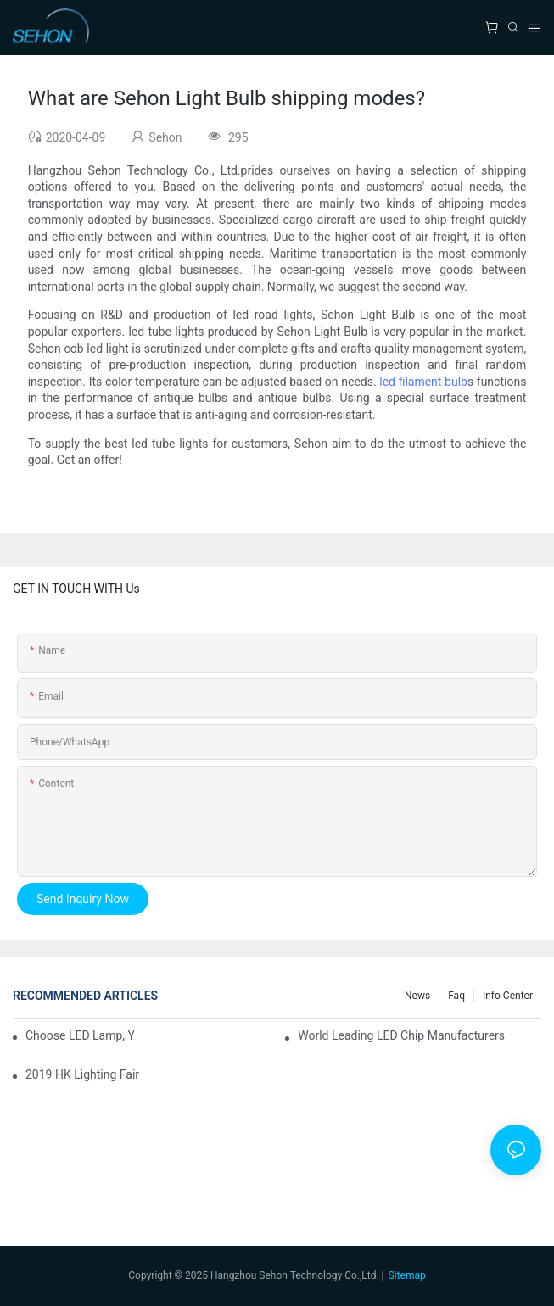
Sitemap (407, 1275)
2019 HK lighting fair (82, 1074)
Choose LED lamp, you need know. (79, 1035)
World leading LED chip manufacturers (401, 1035)
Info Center (508, 996)
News (417, 996)
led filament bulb (423, 381)
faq (456, 996)
